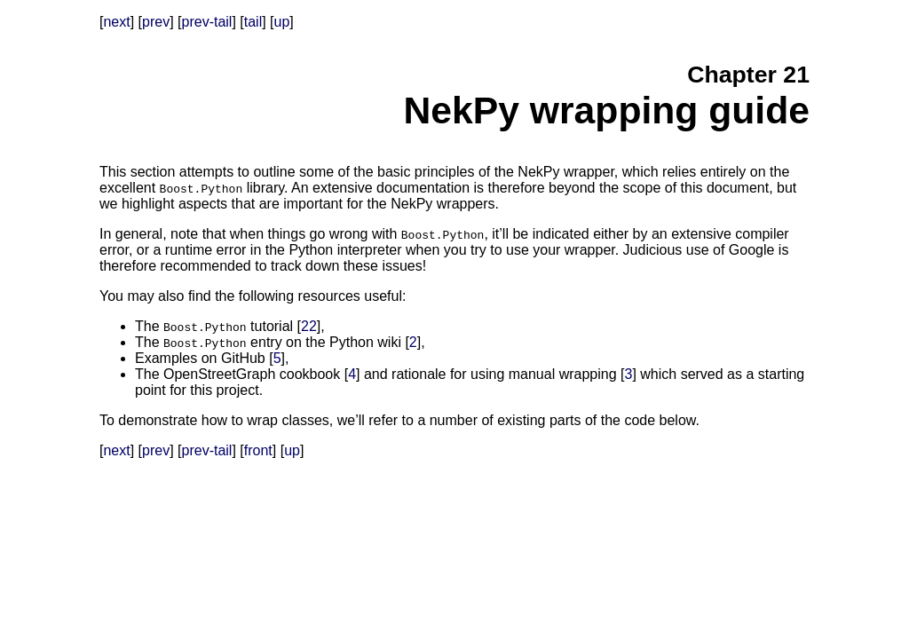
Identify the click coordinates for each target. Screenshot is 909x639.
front (258, 450)
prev (156, 21)
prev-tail (207, 21)
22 (309, 326)
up (282, 21)
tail (253, 21)
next (116, 21)
